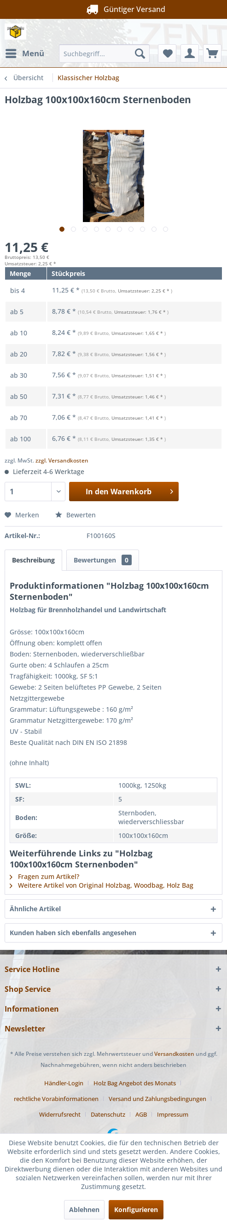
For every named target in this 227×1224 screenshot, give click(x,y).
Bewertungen (103, 560)
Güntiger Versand (113, 9)
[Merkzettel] (167, 53)
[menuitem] (24, 53)
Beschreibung (33, 560)
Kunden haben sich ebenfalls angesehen (73, 932)
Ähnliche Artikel (35, 908)
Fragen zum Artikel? (44, 876)
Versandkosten (174, 1054)
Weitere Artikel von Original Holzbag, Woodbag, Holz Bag (101, 885)
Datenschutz (108, 1114)
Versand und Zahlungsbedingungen (157, 1099)
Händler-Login (63, 1083)
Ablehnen (84, 1209)
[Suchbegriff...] (104, 53)
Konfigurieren (136, 1209)
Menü (25, 52)
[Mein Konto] (189, 53)
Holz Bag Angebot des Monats (134, 1083)
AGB (141, 1114)
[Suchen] (140, 53)
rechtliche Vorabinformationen (56, 1099)
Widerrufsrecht (60, 1114)
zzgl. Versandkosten (61, 460)
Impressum (172, 1114)
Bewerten (75, 514)
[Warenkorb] (212, 53)
